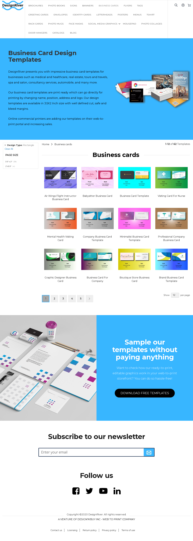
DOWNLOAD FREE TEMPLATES (144, 393)
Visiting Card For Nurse (171, 196)
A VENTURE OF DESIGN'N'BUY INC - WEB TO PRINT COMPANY (96, 519)
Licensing (72, 530)
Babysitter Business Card (97, 196)
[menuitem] (36, 5)
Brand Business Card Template (171, 279)
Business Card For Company (97, 279)
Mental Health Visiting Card (60, 238)
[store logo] (13, 5)
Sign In (183, 5)
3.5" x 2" (12, 161)
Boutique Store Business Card (134, 279)
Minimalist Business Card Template (134, 238)
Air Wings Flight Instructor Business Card (60, 198)
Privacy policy (109, 530)
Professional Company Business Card (171, 238)
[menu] (96, 19)
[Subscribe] (149, 452)
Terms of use (128, 530)
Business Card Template (134, 196)
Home (46, 144)
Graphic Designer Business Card (60, 279)
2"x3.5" (11, 166)
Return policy (90, 530)
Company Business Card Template (97, 238)
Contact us (56, 530)
